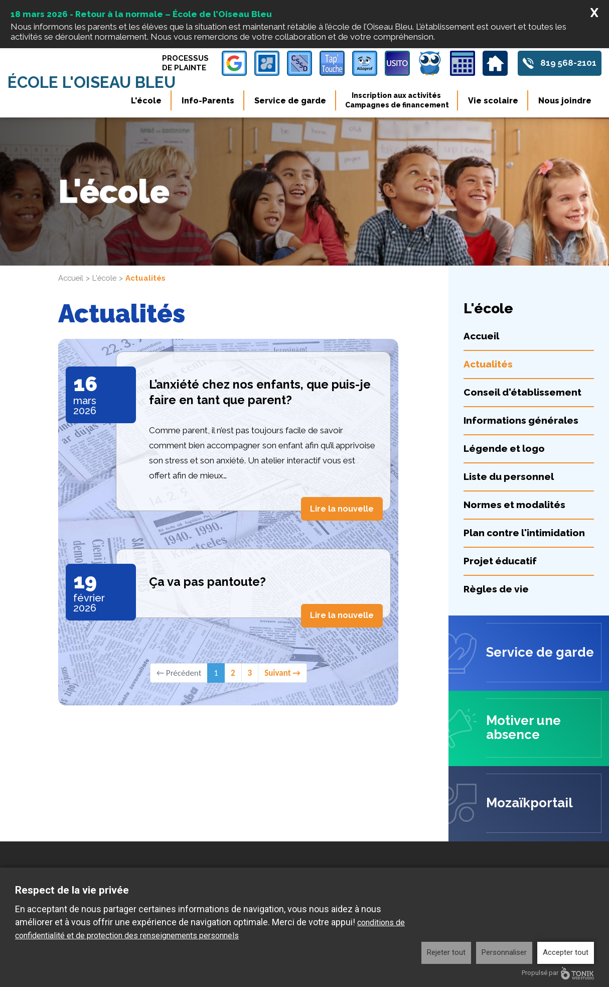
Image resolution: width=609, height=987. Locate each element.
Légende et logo (504, 388)
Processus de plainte (185, 63)
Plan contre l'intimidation (524, 472)
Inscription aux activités (397, 100)
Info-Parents (208, 100)
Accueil (71, 217)
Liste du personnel (509, 416)
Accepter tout (565, 952)
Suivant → (282, 611)
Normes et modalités (514, 444)
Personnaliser (504, 952)
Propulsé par (558, 973)
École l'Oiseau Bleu (93, 83)
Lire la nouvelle (342, 447)
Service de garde (290, 100)
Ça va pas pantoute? (208, 521)
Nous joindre (564, 100)
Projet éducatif (500, 500)
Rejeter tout (446, 952)
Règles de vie (496, 528)
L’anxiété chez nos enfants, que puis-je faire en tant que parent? (260, 331)
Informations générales (521, 359)
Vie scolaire (493, 100)
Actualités (488, 303)
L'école (146, 100)
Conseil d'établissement (522, 331)
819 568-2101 (568, 63)
